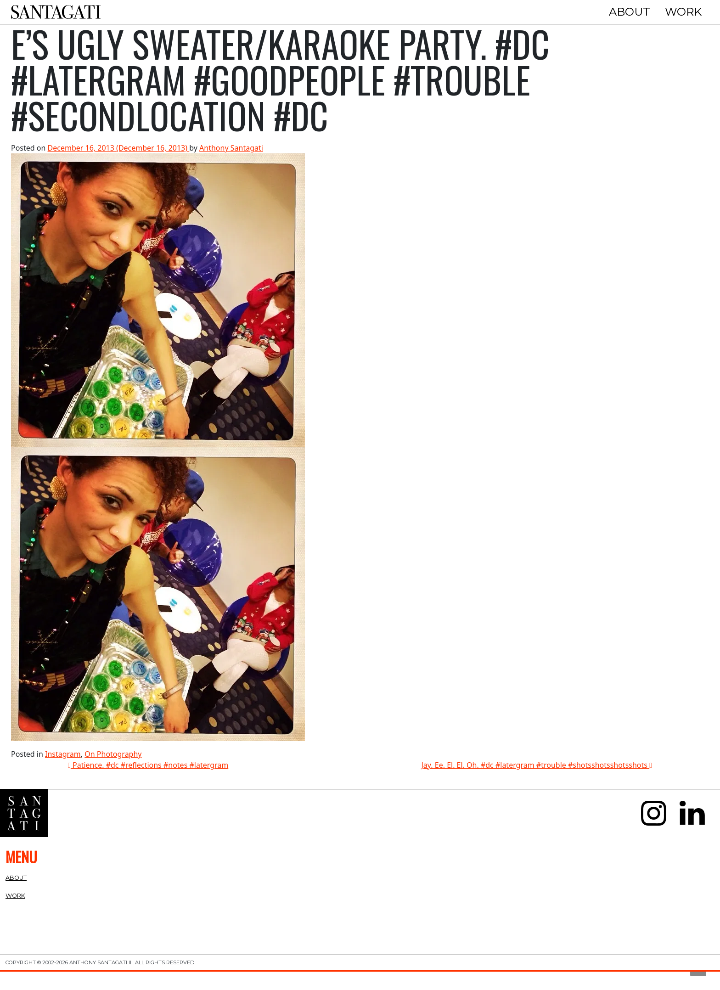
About (629, 11)
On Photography (112, 773)
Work (683, 11)
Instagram (63, 773)
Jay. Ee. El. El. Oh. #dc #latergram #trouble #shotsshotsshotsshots (536, 784)
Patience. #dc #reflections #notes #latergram (148, 784)
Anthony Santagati (231, 167)
